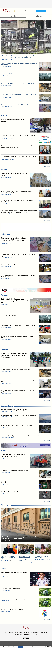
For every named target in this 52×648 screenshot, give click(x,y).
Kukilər (35, 634)
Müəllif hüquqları (44, 632)
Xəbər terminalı (41, 10)
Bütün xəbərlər (47, 166)
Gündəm (4, 350)
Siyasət (4, 170)
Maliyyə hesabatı (18, 632)
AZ (32, 10)
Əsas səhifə (13, 16)
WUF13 (4, 115)
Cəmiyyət (4, 295)
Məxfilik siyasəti (28, 634)
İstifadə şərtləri (18, 634)
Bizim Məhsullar (34, 632)
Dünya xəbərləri (7, 406)
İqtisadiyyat (5, 234)
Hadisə (3, 451)
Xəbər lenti (39, 16)
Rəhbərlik (26, 632)
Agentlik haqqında (9, 632)
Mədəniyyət (5, 505)
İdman (3, 569)
